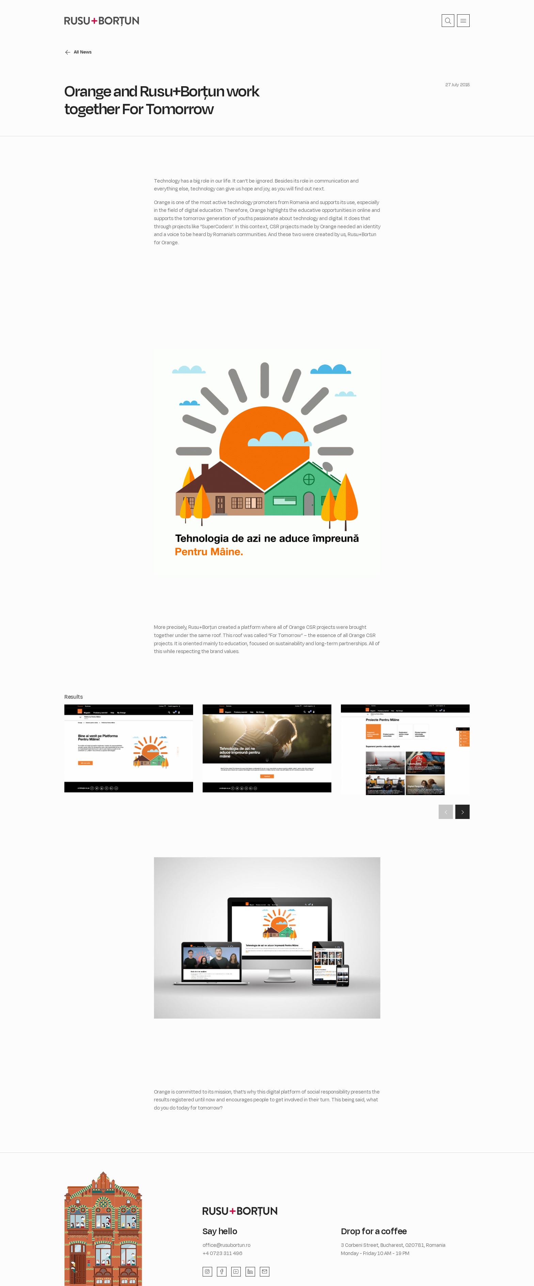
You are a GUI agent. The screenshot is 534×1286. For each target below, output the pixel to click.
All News (83, 52)
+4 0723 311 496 (222, 1253)
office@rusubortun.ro (226, 1245)
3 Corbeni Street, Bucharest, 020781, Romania (393, 1245)
